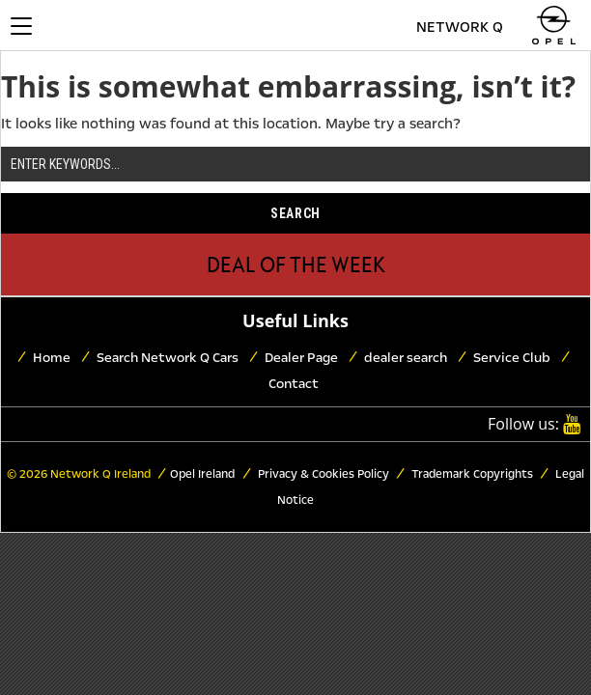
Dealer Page (301, 357)
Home (51, 357)
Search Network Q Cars (168, 357)
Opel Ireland (202, 474)
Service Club (511, 357)
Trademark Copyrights (470, 474)
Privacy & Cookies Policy (322, 474)
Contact (293, 384)
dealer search (405, 357)
